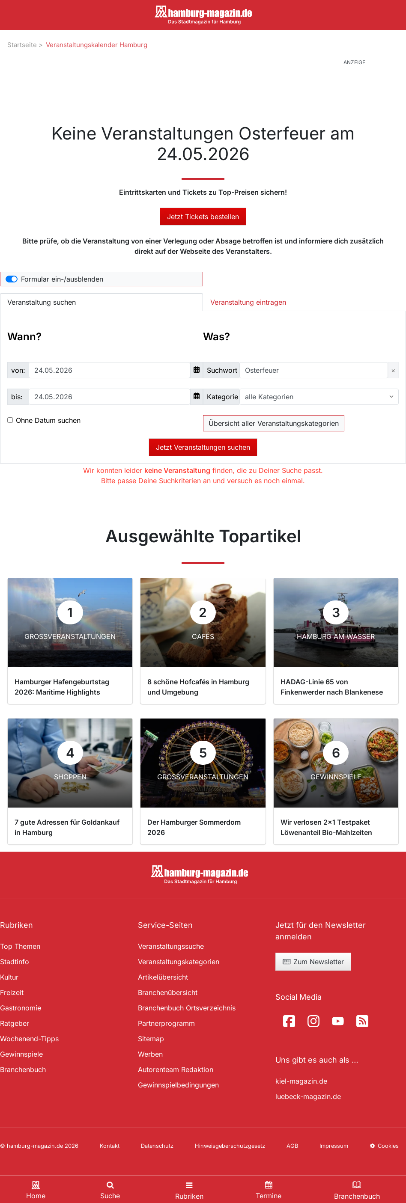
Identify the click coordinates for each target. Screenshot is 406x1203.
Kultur (9, 977)
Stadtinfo (14, 961)
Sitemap (151, 1038)
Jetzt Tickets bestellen (203, 216)
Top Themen (20, 946)
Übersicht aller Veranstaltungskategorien (274, 423)
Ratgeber (14, 1023)
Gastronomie (20, 1008)
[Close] (393, 370)
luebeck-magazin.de (308, 1096)
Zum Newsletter (313, 961)
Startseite (22, 45)
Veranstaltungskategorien (178, 961)
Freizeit (12, 992)
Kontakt (109, 1146)
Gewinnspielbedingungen (178, 1085)
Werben (150, 1054)
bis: (17, 396)
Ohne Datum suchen (48, 420)
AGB (292, 1146)
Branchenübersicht (167, 992)
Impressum (333, 1146)
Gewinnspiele (21, 1054)
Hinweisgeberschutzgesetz (230, 1146)
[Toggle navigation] (189, 1189)
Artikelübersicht (163, 977)
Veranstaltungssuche (171, 946)
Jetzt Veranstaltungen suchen (203, 447)
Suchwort (222, 370)
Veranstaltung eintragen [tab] (248, 302)
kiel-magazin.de (301, 1081)
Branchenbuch (23, 1069)
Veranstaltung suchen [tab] (41, 302)
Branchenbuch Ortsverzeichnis (187, 1008)
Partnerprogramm (166, 1023)
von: (18, 370)
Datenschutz (157, 1146)
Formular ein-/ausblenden (62, 279)
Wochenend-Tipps (29, 1038)
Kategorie (222, 396)
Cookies (384, 1146)
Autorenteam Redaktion (175, 1069)
